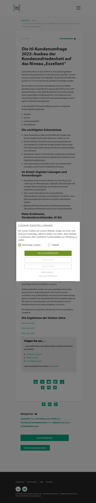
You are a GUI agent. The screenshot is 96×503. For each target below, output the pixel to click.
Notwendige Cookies (29, 245)
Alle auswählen (48, 253)
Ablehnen (48, 260)
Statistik (53, 245)
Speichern (47, 266)
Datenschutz (52, 276)
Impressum (43, 276)
